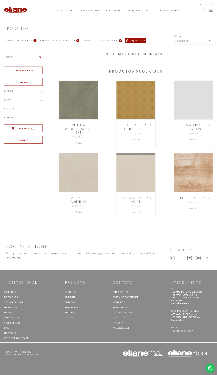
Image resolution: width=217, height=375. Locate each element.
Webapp (69, 317)
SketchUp (70, 312)
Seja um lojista (121, 317)
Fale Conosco (121, 292)
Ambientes (71, 297)
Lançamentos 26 (90, 10)
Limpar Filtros (137, 40)
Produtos (133, 10)
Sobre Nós (10, 292)
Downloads (11, 297)
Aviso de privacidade (16, 338)
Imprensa (118, 323)
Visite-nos (119, 302)
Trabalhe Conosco (124, 307)
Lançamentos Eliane (23, 70)
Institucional (65, 10)
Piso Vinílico (11, 317)
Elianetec (9, 312)
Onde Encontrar (169, 10)
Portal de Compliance (125, 297)
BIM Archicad (72, 307)
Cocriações (113, 10)
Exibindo (177, 36)
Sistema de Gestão (14, 302)
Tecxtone (23, 81)
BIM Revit (70, 302)
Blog (149, 10)
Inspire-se (23, 139)
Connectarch (12, 323)
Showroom (10, 333)
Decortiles (10, 307)
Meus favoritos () (23, 128)
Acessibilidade (121, 328)
